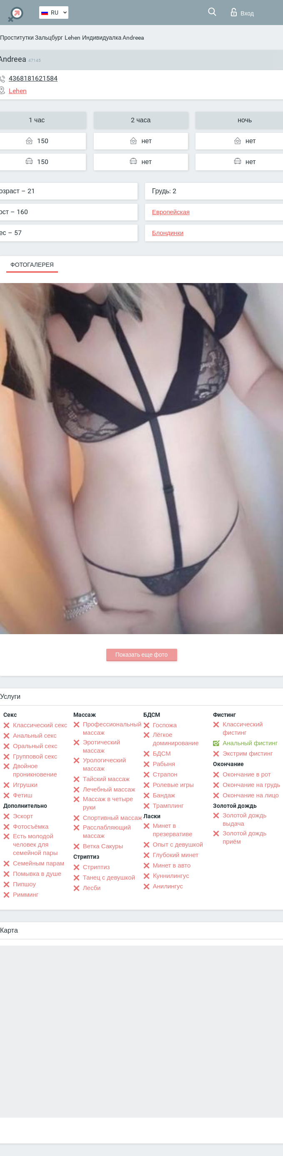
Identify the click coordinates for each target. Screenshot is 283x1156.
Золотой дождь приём (244, 837)
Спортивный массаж (112, 818)
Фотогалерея (32, 264)
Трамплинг (168, 805)
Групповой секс (35, 756)
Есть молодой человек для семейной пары (35, 844)
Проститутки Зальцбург (31, 37)
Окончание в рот (246, 774)
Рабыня (164, 764)
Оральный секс (35, 746)
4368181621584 (33, 78)
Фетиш (23, 795)
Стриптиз (96, 867)
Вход (242, 12)
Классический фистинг (243, 728)
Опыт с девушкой (178, 844)
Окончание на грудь (251, 785)
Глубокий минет (176, 855)
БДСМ (162, 753)
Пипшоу (24, 884)
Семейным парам (38, 863)
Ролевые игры (173, 785)
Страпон (165, 774)
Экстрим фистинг (248, 753)
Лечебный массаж (109, 789)
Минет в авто (172, 865)
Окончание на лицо (251, 795)
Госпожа (165, 725)
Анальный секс (35, 735)
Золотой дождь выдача (244, 819)
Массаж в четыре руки (108, 803)
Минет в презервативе (173, 830)
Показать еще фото (141, 654)
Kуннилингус (171, 876)
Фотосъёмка (30, 826)
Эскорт (23, 816)
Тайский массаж (106, 779)
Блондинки (168, 233)
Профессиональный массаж (112, 728)
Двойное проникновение (35, 770)
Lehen (72, 37)
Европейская (171, 212)
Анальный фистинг (250, 743)
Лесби (92, 888)
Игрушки (25, 785)
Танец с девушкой (109, 877)
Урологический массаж (104, 764)
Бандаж (164, 795)
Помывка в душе (37, 874)
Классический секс (40, 725)
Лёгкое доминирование (176, 739)
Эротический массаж (101, 746)
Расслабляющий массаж (107, 832)
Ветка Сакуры (103, 846)
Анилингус (168, 886)
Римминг (25, 894)
